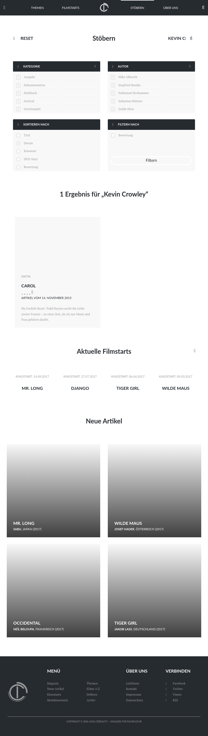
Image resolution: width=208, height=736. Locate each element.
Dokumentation (34, 85)
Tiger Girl (127, 388)
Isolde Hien (126, 109)
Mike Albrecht (127, 77)
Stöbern (137, 7)
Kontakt (131, 689)
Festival (29, 101)
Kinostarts (54, 694)
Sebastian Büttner (130, 101)
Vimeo (173, 694)
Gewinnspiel (32, 109)
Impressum (133, 694)
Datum (28, 143)
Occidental (26, 622)
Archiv (91, 700)
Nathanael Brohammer (133, 93)
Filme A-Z (93, 689)
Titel (27, 135)
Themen (37, 7)
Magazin (52, 683)
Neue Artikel (104, 421)
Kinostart (30, 151)
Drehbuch (30, 93)
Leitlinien (132, 683)
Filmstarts (70, 7)
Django (80, 388)
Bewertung (31, 167)
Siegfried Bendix (129, 85)
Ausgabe (29, 77)
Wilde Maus (176, 388)
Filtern (151, 160)
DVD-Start (31, 159)
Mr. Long (32, 388)
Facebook (175, 683)
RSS (171, 700)
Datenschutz (134, 700)
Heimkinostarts (57, 700)
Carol (28, 285)
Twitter (174, 689)
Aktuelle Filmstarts (104, 351)
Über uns (170, 7)
